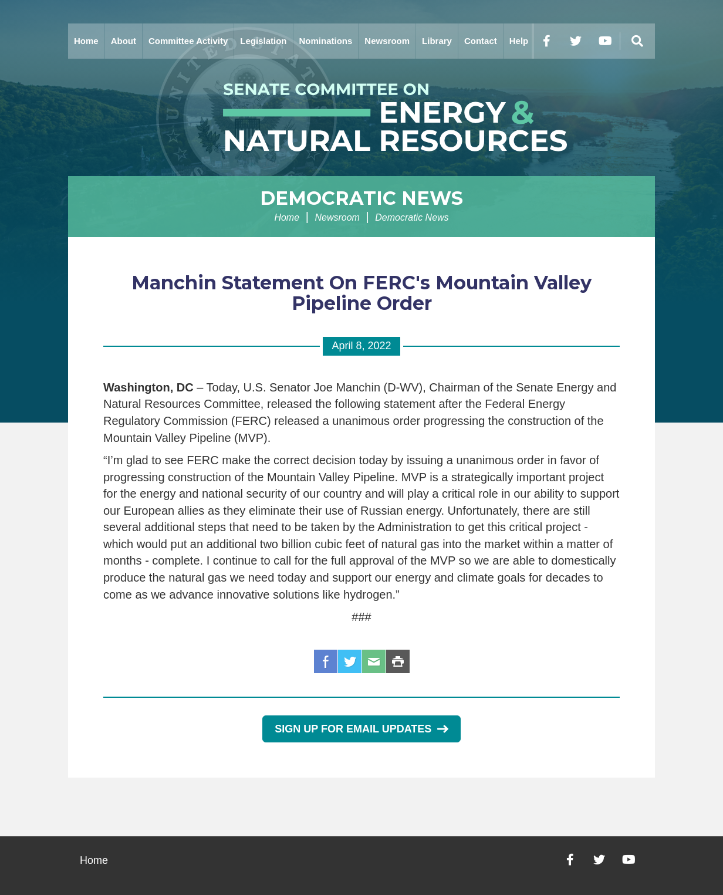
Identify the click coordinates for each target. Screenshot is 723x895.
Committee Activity (188, 41)
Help (519, 41)
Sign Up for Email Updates (361, 729)
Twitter (350, 661)
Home (86, 41)
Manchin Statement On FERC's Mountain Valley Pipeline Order (361, 293)
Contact (480, 41)
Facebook (325, 661)
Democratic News (361, 198)
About (123, 41)
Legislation (263, 41)
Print (398, 661)
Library (437, 41)
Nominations (326, 41)
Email (374, 661)
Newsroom (387, 41)
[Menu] (637, 41)
